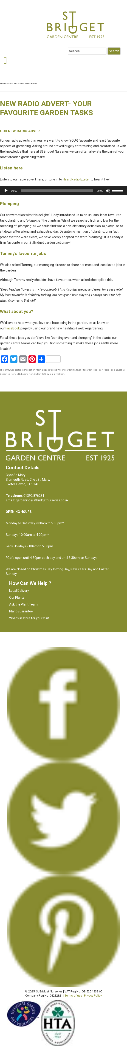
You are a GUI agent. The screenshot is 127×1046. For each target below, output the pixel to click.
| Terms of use (72, 995)
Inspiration (29, 370)
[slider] (57, 190)
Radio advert (116, 370)
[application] (63, 190)
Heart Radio (103, 370)
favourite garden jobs (86, 370)
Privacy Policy (93, 995)
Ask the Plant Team (23, 604)
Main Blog (41, 370)
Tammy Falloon (56, 374)
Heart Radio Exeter (76, 179)
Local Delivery (19, 590)
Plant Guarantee (21, 611)
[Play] (6, 190)
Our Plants (16, 597)
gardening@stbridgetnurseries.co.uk (42, 500)
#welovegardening (66, 370)
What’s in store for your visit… (30, 618)
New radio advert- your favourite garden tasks (46, 108)
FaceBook (13, 328)
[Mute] (108, 190)
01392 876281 (33, 495)
